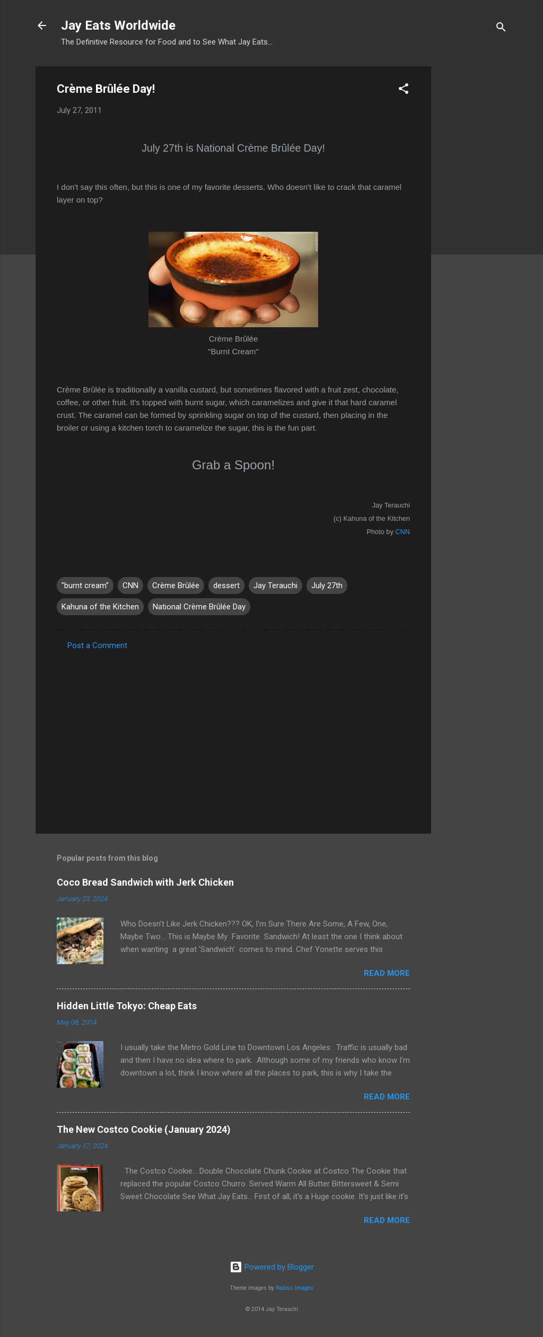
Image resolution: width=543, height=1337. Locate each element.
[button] (403, 90)
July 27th (327, 585)
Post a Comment (97, 645)
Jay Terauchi (275, 585)
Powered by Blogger (272, 1267)
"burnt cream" (85, 585)
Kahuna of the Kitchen (100, 606)
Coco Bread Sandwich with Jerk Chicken (145, 882)
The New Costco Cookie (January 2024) (144, 1129)
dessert (226, 585)
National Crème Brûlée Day (199, 606)
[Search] (501, 29)
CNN (401, 532)
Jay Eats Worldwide (118, 25)
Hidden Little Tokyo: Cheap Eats (127, 1005)
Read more (387, 973)
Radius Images (294, 1287)
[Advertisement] (473, 225)
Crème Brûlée (175, 585)
